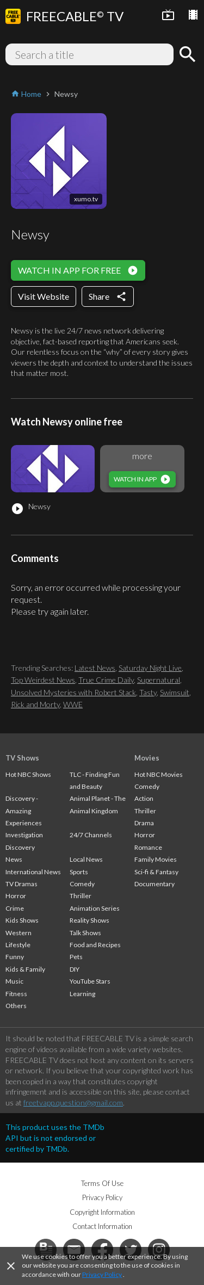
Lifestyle (17, 945)
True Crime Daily (106, 679)
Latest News (95, 667)
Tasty (148, 692)
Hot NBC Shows (28, 774)
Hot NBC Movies (158, 774)
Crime (14, 908)
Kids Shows (22, 920)
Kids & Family (25, 969)
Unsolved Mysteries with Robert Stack (73, 692)
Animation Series (95, 908)
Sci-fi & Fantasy (156, 872)
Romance (148, 847)
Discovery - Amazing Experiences (23, 810)
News (13, 859)
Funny (14, 957)
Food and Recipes (95, 945)
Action (143, 798)
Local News (86, 859)
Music (14, 981)
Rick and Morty (35, 704)
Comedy (82, 884)
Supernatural (158, 679)
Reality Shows (89, 920)
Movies (146, 757)
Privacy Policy (102, 1274)
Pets (76, 957)
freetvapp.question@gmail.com (73, 1102)
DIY (74, 969)
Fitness (16, 994)
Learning (82, 994)
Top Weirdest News (43, 679)
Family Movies (155, 859)
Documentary (154, 884)
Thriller (80, 896)
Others (16, 1006)
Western (18, 933)
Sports (79, 872)
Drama (144, 823)
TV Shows (22, 757)
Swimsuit (174, 692)
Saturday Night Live (150, 667)
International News (33, 872)
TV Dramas (21, 884)
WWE (73, 704)
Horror (15, 896)
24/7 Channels (91, 835)
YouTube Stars (90, 981)
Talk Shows (85, 933)
